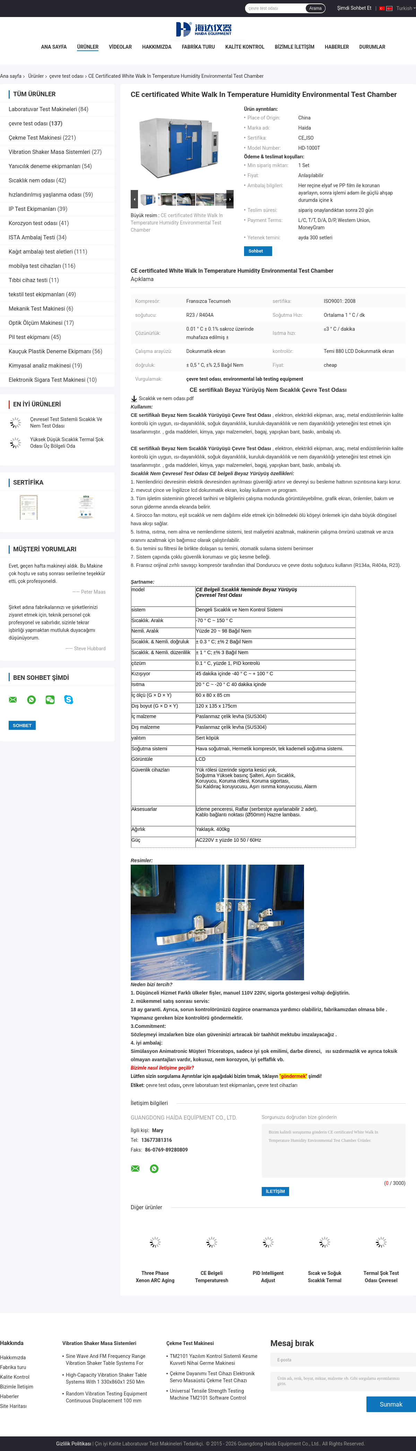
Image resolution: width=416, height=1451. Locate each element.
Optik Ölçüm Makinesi (35, 323)
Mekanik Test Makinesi (37, 308)
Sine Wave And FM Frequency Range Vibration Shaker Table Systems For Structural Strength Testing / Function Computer (107, 1360)
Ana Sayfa (54, 47)
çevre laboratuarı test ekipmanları (218, 1085)
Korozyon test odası (33, 223)
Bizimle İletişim (294, 47)
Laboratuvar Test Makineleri (43, 109)
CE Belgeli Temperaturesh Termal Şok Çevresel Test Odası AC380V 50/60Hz (211, 1277)
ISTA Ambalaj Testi (32, 237)
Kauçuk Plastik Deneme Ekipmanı (50, 351)
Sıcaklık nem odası (32, 180)
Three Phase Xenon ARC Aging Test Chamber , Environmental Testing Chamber (155, 1277)
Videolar (120, 47)
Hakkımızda (157, 47)
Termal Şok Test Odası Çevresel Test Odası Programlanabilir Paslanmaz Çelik (381, 1277)
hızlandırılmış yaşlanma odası (45, 194)
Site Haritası (13, 1406)
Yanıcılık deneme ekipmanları (44, 166)
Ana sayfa (10, 76)
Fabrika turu (198, 47)
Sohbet (256, 251)
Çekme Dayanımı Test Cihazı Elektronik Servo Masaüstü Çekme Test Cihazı (212, 1377)
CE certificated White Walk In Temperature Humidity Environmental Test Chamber (177, 223)
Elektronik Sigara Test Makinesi (47, 380)
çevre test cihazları (277, 1085)
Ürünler (87, 47)
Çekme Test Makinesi (35, 137)
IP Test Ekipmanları (32, 209)
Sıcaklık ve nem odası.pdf (166, 398)
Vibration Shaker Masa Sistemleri (49, 152)
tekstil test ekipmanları (36, 294)
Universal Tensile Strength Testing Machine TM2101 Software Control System (208, 1395)
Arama (315, 8)
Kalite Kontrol (245, 47)
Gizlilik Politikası (73, 1443)
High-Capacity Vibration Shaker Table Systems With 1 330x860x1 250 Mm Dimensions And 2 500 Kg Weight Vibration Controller (106, 1379)
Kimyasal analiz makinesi (40, 365)
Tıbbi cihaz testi (28, 280)
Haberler (337, 47)
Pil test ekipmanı (29, 337)
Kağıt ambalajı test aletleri (41, 251)
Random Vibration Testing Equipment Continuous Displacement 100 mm (106, 1397)
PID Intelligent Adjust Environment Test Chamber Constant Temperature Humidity (268, 1277)
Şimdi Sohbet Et (354, 8)
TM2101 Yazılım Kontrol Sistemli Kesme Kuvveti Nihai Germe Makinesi (214, 1359)
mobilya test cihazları (35, 266)
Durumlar (372, 47)
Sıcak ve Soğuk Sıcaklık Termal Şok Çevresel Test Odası (324, 1277)
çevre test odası (66, 76)
